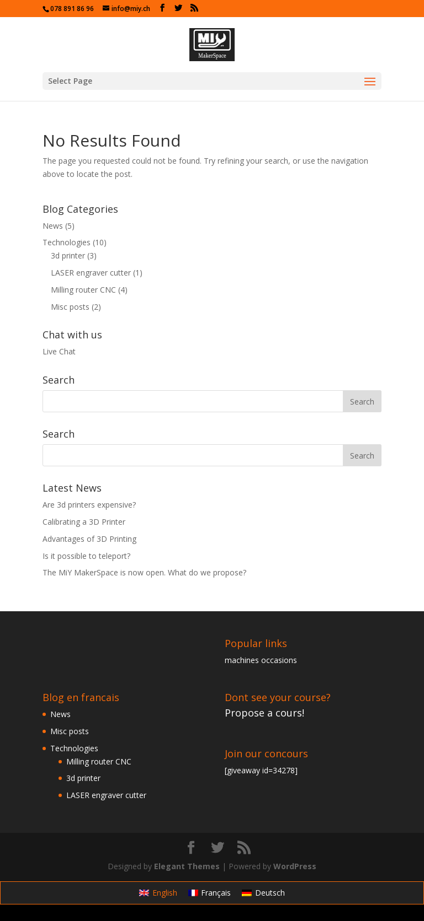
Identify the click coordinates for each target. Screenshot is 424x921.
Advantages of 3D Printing (89, 539)
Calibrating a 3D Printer (84, 521)
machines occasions (261, 660)
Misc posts (70, 306)
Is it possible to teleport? (86, 556)
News (53, 225)
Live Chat (59, 351)
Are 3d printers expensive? (89, 504)
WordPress (294, 866)
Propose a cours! (264, 712)
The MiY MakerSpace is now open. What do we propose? (144, 572)
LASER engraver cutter (91, 272)
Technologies (67, 242)
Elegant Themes (187, 866)
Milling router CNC (83, 289)
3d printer (68, 255)
